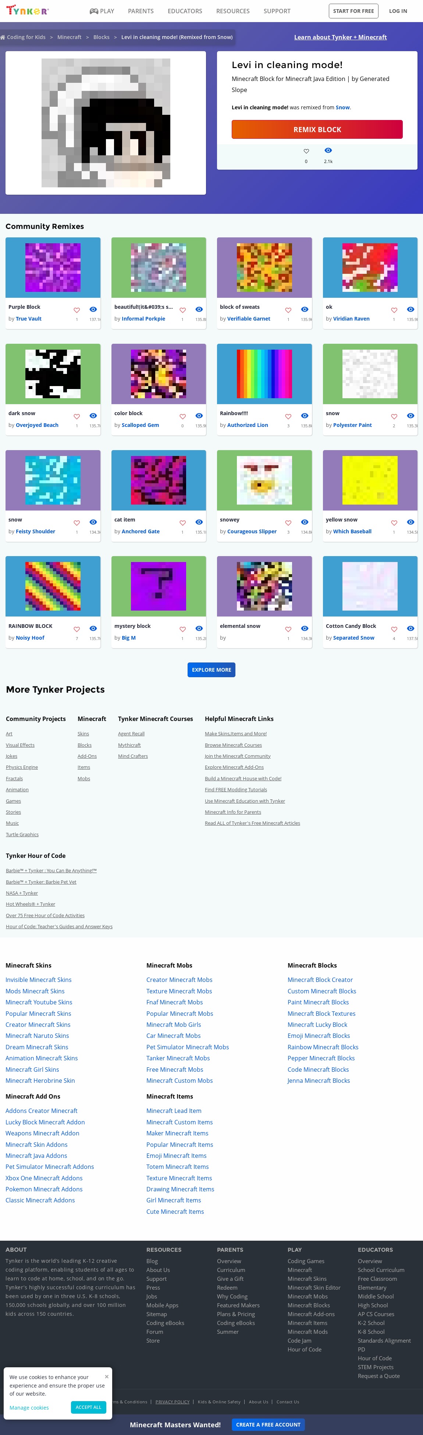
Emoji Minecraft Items (176, 1157)
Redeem (227, 1288)
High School (373, 1306)
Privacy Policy (172, 1403)
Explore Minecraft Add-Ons (234, 768)
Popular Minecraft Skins (38, 1015)
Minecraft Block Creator (320, 981)
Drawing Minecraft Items (180, 1191)
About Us (158, 1271)
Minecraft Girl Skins (32, 1071)
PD (361, 1350)
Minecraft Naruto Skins (37, 1037)
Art (9, 735)
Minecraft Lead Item (174, 1112)
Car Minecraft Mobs (173, 1037)
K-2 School (371, 1324)
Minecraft (69, 36)
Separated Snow (353, 639)
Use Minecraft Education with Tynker (245, 802)
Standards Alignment (384, 1341)
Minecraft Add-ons (311, 1315)
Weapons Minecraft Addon (42, 1135)
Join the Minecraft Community (238, 757)
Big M (129, 639)
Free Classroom (377, 1279)
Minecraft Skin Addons (37, 1146)
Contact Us (288, 1403)
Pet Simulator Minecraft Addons (50, 1168)
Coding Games (306, 1262)
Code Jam (300, 1341)
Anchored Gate (141, 532)
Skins (83, 735)
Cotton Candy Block (351, 626)
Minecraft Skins (307, 1279)
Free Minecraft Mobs (174, 1071)
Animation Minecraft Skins (42, 1060)
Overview (229, 1262)
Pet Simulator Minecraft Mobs (187, 1048)
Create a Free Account (268, 1424)
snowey (229, 520)
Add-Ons (87, 757)
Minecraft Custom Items (179, 1123)
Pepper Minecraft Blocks (321, 1060)
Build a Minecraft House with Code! (243, 779)
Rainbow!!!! (234, 413)
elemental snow (240, 626)
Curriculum (231, 1271)
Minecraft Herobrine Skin (40, 1082)
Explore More (211, 671)
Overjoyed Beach (37, 425)
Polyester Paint (352, 425)
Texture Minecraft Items (179, 1179)
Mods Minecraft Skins (35, 992)
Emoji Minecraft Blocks (319, 1037)
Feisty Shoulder (35, 532)
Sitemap (156, 1315)
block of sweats (240, 307)
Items (84, 768)
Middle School (376, 1297)
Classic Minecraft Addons (40, 1202)
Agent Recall (131, 735)
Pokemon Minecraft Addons (44, 1191)
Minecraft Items (307, 1324)
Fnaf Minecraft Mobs (174, 1004)
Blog (152, 1262)
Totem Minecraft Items (177, 1168)
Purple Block (24, 307)
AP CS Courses (376, 1315)
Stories (13, 813)
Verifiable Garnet (248, 318)
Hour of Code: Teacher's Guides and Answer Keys (59, 928)
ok (329, 307)
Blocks (101, 36)
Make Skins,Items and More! (236, 735)
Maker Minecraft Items (177, 1135)
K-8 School (371, 1332)
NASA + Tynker (22, 894)
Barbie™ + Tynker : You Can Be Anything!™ (51, 872)
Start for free (353, 10)
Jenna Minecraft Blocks (319, 1082)
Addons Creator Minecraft (42, 1112)
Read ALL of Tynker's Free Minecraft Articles (252, 824)
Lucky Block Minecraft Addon (45, 1123)
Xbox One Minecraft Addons (44, 1179)
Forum (154, 1332)
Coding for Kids (26, 36)
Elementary (372, 1288)
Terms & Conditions (127, 1403)
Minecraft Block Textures (322, 1015)
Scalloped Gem (140, 425)
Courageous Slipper (252, 532)
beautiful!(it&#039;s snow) (143, 307)
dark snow (21, 413)
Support (156, 1279)
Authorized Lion (247, 425)
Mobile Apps (162, 1306)
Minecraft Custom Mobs (179, 1082)
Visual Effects (20, 746)
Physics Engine (22, 768)
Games (13, 802)
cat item (124, 520)
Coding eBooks (165, 1324)
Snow (343, 107)
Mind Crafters (133, 757)
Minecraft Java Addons (36, 1157)
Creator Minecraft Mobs (179, 981)
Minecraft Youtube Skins (39, 1004)
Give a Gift (230, 1279)
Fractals (14, 779)
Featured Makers (238, 1306)
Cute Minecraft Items (175, 1213)
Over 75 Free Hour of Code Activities (45, 916)
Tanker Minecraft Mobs (178, 1060)
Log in (398, 10)
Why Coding (232, 1297)
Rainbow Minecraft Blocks (323, 1048)
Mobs (84, 779)
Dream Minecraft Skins (37, 1048)
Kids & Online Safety (219, 1403)
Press (153, 1288)
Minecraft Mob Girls (173, 1026)
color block (128, 413)
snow (333, 413)
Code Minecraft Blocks (318, 1071)
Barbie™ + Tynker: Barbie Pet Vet (41, 883)
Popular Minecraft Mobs (179, 1015)
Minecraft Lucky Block (317, 1026)
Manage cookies (29, 1407)
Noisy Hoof (30, 639)
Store (153, 1341)
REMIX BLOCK (317, 129)
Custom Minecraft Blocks (322, 992)
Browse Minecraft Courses (233, 746)
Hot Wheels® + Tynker (30, 905)
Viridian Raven (351, 318)
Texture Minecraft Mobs (179, 992)
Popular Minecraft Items (179, 1146)
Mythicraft (129, 746)
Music (12, 824)
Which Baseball (352, 532)
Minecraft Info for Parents (233, 813)
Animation (17, 791)
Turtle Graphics (22, 835)
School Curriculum (381, 1271)
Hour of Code (304, 1350)
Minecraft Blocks (309, 1306)
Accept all (89, 1407)
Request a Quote (379, 1377)
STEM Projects (376, 1368)
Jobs (151, 1297)
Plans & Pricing (236, 1315)
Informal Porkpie (143, 318)
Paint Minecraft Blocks (318, 1004)
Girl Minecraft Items (173, 1202)
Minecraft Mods (308, 1332)
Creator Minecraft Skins (38, 1026)
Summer (228, 1332)
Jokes (11, 757)
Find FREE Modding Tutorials (236, 791)
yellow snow (342, 520)
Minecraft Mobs (308, 1297)
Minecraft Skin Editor (314, 1288)
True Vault (29, 318)
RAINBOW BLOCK (30, 626)
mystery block (132, 626)
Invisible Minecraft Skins (39, 981)
